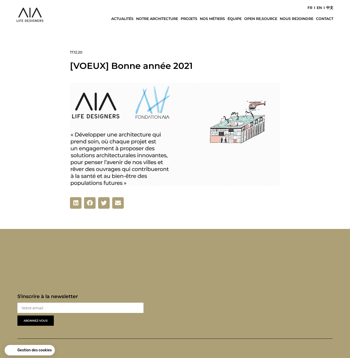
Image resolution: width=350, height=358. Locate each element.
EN (319, 7)
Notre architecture (157, 18)
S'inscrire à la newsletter (47, 296)
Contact (324, 18)
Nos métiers (212, 18)
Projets (189, 18)
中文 (329, 7)
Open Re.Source (260, 18)
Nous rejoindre (296, 18)
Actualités (122, 18)
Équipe (235, 18)
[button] (75, 203)
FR (309, 7)
